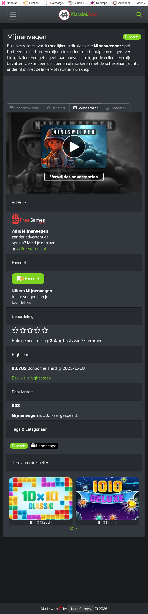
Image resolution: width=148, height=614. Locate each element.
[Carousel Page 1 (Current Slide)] (71, 528)
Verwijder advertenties (74, 176)
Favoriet (28, 278)
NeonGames (81, 608)
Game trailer (85, 108)
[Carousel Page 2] (76, 528)
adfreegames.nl (31, 248)
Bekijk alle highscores (31, 378)
